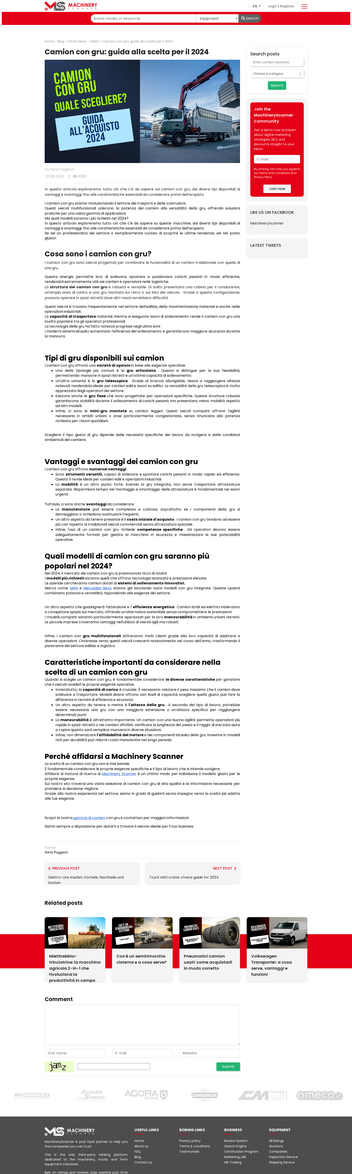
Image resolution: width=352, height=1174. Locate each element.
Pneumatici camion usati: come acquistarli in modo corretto (208, 962)
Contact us (143, 1162)
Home (49, 41)
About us (141, 1146)
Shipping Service (282, 1162)
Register (287, 6)
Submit (228, 1066)
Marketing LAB (235, 1157)
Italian (94, 41)
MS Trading (233, 1162)
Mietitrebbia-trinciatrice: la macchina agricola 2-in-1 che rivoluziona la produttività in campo (75, 968)
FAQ (137, 1151)
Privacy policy (190, 1141)
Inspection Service (283, 1157)
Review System (236, 1141)
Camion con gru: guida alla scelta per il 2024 (138, 41)
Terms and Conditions (274, 173)
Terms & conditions (194, 1146)
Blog (61, 41)
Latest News (77, 41)
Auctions (276, 1146)
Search (249, 18)
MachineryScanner (267, 223)
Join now (277, 188)
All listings (276, 1141)
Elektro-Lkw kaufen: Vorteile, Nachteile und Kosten (91, 875)
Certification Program (241, 1151)
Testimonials (189, 1151)
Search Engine (235, 1146)
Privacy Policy (263, 177)
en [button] (255, 6)
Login (273, 6)
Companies (278, 1151)
